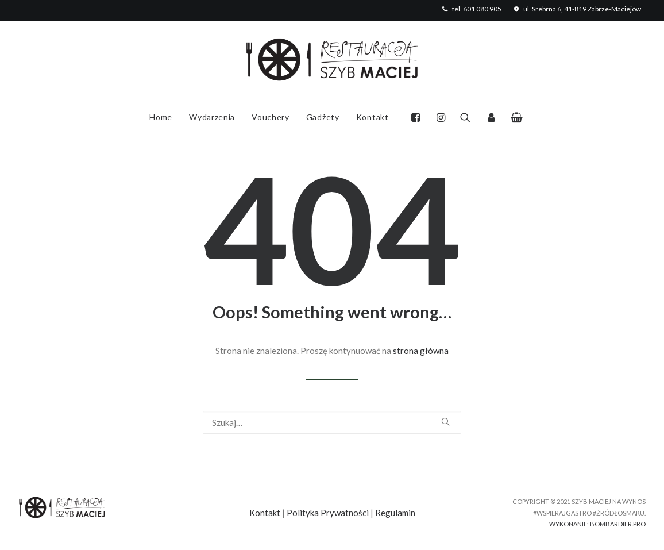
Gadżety (322, 117)
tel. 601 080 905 (471, 9)
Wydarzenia (212, 117)
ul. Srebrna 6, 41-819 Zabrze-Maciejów (576, 9)
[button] (418, 117)
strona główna (421, 350)
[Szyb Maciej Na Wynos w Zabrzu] (332, 61)
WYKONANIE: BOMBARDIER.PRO (597, 524)
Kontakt (372, 117)
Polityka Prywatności (328, 512)
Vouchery (270, 117)
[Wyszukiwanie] (332, 422)
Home (160, 117)
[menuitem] (470, 9)
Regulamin (395, 512)
